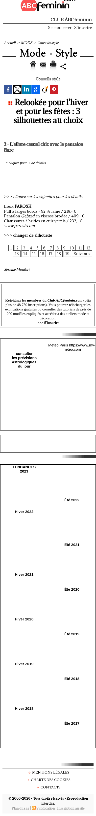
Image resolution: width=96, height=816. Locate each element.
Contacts (48, 787)
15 (34, 253)
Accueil (10, 42)
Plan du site (20, 808)
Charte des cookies (48, 780)
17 (50, 253)
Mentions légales (48, 772)
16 (42, 253)
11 (80, 247)
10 (72, 247)
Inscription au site (71, 808)
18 (59, 253)
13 (17, 253)
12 (88, 247)
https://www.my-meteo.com (79, 347)
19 (67, 253)
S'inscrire (83, 27)
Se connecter (60, 27)
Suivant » (82, 253)
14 (25, 253)
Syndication (45, 808)
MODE (26, 42)
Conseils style (48, 42)
